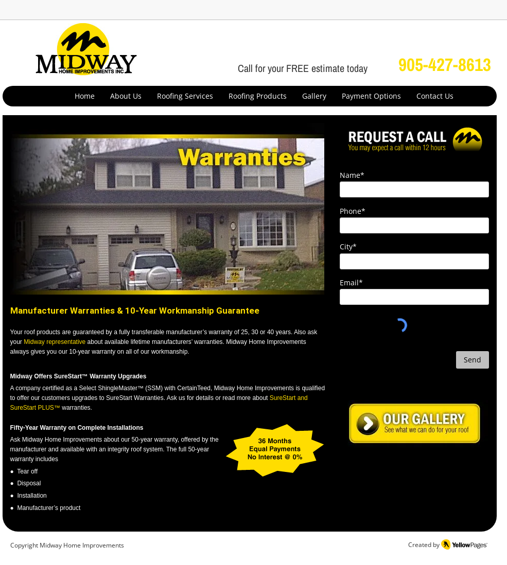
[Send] (472, 360)
